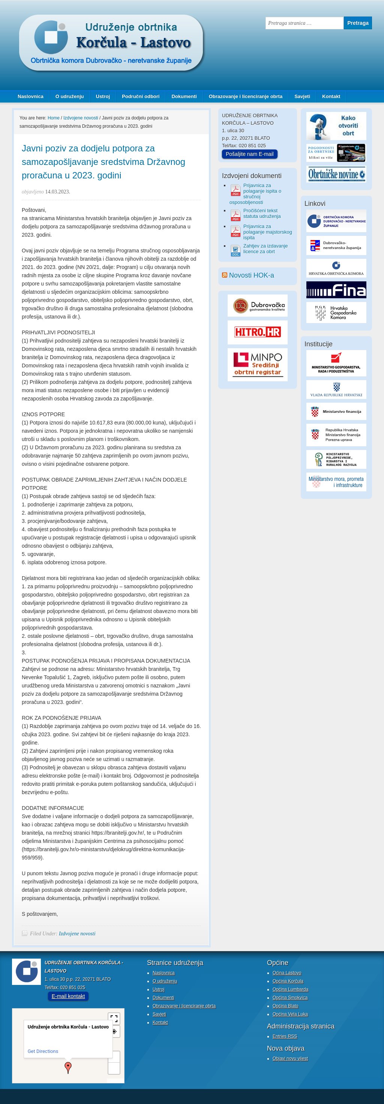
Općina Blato (285, 1006)
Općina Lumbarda (290, 989)
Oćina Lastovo (287, 973)
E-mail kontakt (68, 996)
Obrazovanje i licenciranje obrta (243, 96)
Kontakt (331, 96)
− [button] (114, 1068)
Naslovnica (31, 96)
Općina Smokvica (290, 997)
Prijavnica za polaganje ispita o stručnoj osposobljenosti (255, 194)
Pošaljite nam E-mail (250, 154)
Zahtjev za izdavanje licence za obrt (265, 248)
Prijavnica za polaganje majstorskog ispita (267, 232)
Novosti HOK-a (251, 275)
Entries (285, 1036)
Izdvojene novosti (77, 933)
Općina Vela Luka (290, 1014)
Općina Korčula (288, 981)
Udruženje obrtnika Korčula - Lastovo (87, 20)
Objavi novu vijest (290, 1058)
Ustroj (103, 96)
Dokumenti (183, 96)
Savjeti (299, 96)
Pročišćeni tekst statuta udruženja (262, 213)
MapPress (115, 1080)
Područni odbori (137, 96)
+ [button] (114, 1057)
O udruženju (70, 96)
